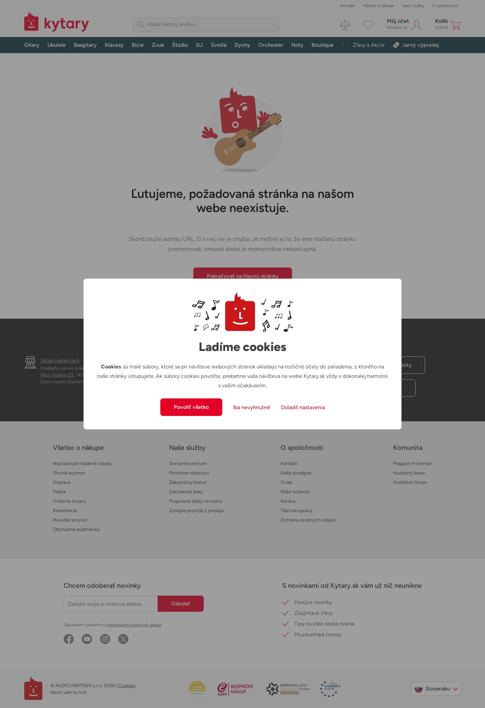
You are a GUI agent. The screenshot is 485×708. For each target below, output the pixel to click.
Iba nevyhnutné (251, 407)
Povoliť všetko (191, 407)
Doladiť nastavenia (303, 407)
